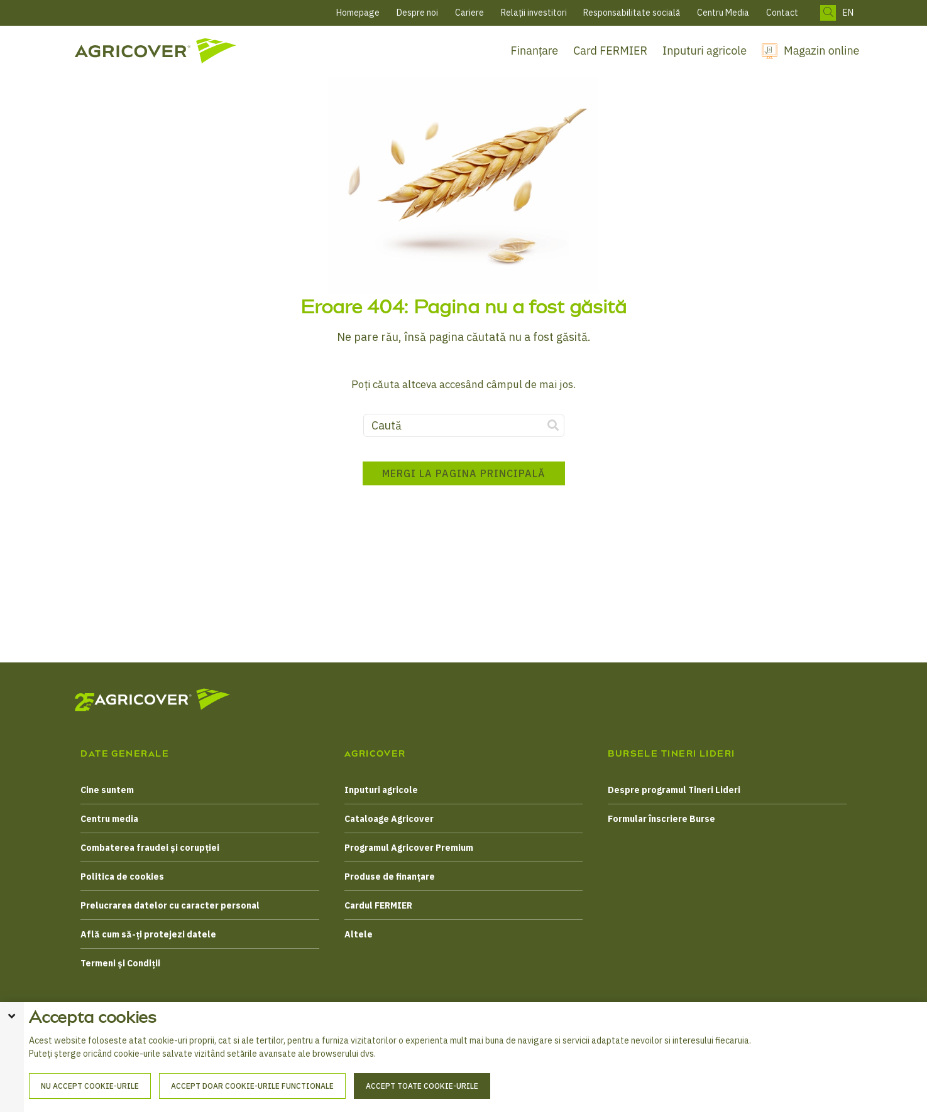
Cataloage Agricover (389, 818)
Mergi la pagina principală (464, 473)
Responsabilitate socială (631, 12)
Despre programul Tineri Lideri (674, 790)
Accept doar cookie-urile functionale (252, 1086)
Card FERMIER (610, 50)
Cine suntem (107, 790)
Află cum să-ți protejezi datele (148, 934)
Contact (782, 12)
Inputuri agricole (704, 50)
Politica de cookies (122, 876)
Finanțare (535, 50)
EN (847, 12)
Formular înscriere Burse (661, 818)
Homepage (358, 12)
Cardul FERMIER (378, 905)
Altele (358, 934)
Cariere (469, 12)
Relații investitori (534, 12)
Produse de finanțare (389, 876)
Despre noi (417, 12)
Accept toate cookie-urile (422, 1086)
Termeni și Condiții (120, 963)
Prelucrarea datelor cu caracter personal (170, 905)
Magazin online (821, 50)
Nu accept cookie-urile (90, 1086)
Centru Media (723, 12)
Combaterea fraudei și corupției (149, 847)
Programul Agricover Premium (408, 847)
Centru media (109, 818)
